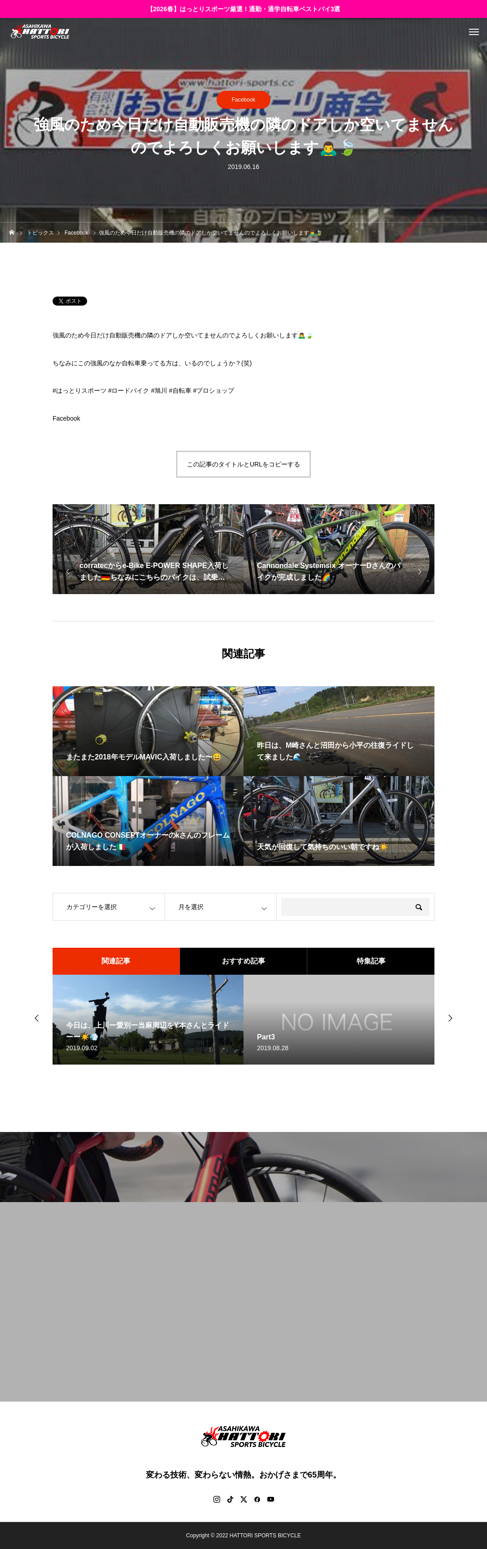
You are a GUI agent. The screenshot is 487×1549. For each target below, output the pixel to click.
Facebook (244, 100)
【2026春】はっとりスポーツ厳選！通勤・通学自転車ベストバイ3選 (244, 9)
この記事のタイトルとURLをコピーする (243, 464)
